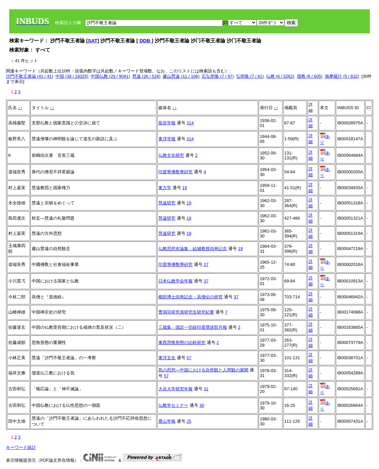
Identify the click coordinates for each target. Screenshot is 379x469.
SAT (92, 40)
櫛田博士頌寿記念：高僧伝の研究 (190, 296)
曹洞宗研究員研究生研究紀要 (186, 312)
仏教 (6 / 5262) (280, 76)
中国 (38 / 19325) (71, 76)
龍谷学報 (166, 122)
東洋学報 (166, 138)
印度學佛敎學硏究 (175, 171)
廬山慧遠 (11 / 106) (181, 76)
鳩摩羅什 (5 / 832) (342, 76)
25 (188, 421)
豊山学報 (166, 421)
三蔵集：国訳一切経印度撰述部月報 (192, 327)
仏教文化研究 (171, 155)
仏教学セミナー (173, 405)
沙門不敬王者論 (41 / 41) (29, 76)
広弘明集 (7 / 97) (218, 76)
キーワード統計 (21, 447)
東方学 (164, 187)
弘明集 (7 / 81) (250, 76)
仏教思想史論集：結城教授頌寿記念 (192, 248)
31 (206, 388)
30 (201, 405)
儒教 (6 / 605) (310, 76)
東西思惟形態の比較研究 (181, 342)
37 (206, 280)
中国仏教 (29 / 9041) (110, 76)
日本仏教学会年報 (175, 280)
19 (184, 187)
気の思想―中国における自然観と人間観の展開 (203, 369)
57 (188, 357)
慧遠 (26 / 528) (146, 76)
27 (206, 264)
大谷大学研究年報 (175, 388)
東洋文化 (166, 357)
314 (190, 122)
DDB (146, 40)
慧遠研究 (166, 202)
